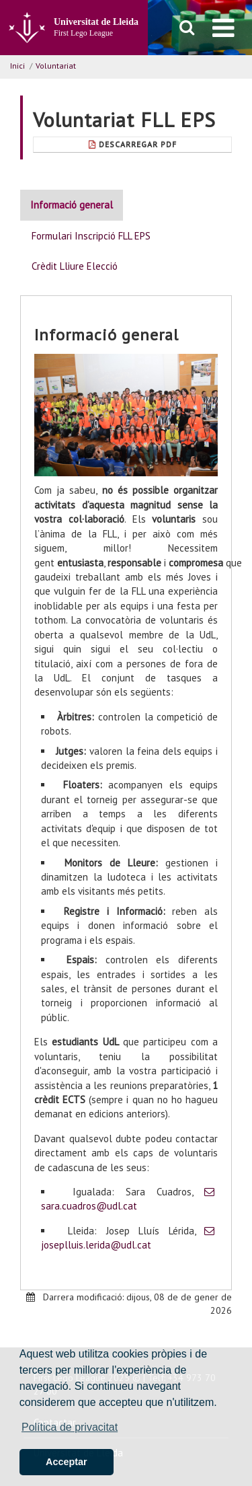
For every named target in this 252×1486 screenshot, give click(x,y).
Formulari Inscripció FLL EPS (91, 235)
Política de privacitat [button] (70, 1427)
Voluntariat (56, 66)
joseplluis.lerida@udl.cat (96, 1244)
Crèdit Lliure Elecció (75, 266)
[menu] (223, 27)
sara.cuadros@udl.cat (89, 1205)
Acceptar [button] (66, 1461)
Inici (17, 66)
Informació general (71, 204)
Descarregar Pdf (133, 144)
